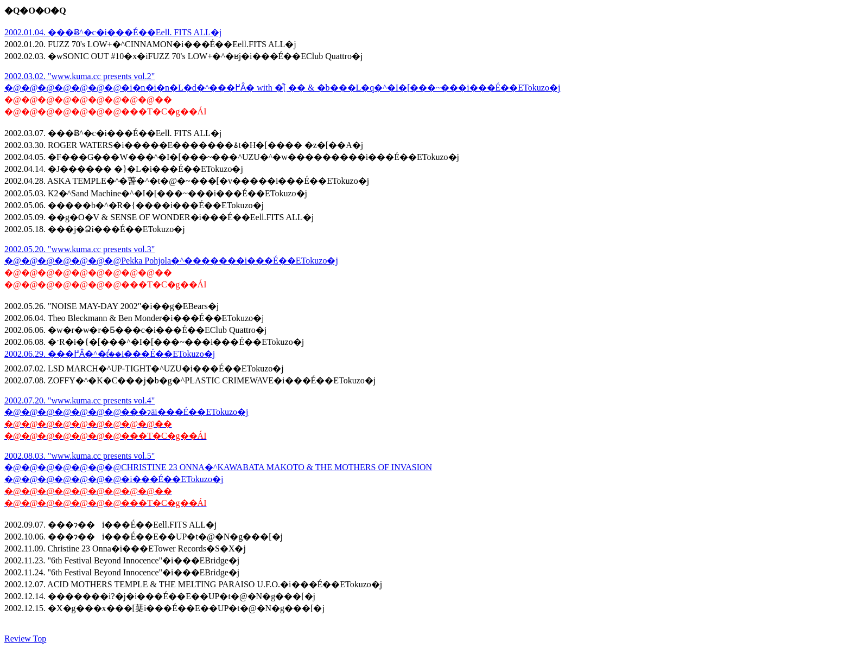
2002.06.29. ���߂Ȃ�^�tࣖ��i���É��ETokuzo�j (109, 353)
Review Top (25, 638)
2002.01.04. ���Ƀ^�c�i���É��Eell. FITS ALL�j (112, 32)
